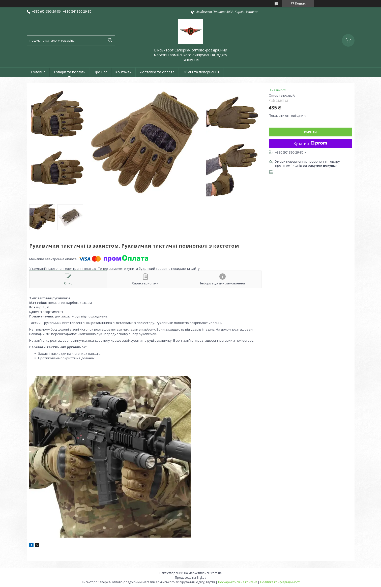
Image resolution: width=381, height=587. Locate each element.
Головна (38, 72)
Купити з (310, 143)
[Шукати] (110, 40)
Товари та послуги (69, 72)
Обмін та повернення (201, 72)
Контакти (123, 72)
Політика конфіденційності (280, 582)
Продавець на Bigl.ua (190, 577)
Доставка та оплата (157, 72)
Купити (310, 131)
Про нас (100, 72)
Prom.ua (216, 573)
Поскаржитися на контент (237, 582)
